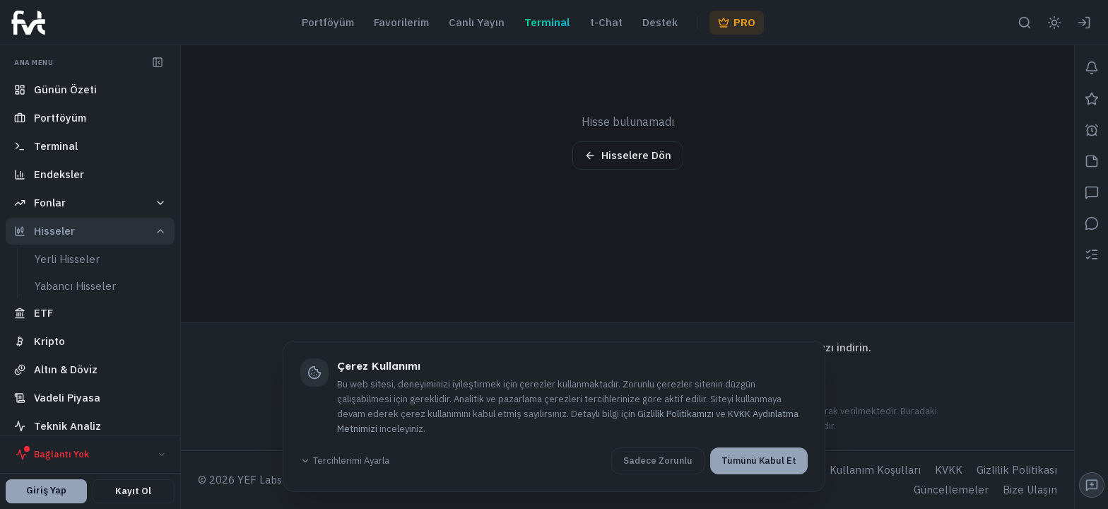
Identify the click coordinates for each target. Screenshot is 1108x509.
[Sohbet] (1092, 192)
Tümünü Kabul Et (758, 461)
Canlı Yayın (477, 22)
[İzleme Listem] (1092, 254)
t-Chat (606, 22)
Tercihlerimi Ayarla (344, 461)
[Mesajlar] (1092, 223)
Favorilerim (401, 22)
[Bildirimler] (1092, 68)
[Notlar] (1092, 161)
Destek (660, 22)
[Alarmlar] (1092, 130)
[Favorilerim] (1092, 99)
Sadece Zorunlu (657, 461)
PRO (736, 22)
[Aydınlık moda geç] (1054, 22)
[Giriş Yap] (1084, 22)
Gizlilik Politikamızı (675, 414)
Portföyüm (328, 22)
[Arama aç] (1024, 22)
